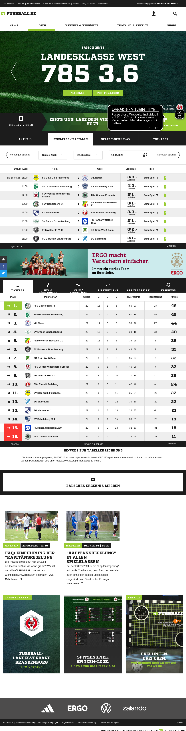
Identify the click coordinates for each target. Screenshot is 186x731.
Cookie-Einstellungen (109, 722)
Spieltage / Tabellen (70, 139)
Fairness (168, 287)
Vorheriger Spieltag (17, 155)
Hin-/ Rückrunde (48, 287)
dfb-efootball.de (34, 4)
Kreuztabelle (138, 287)
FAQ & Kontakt (88, 4)
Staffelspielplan (115, 139)
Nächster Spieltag (169, 155)
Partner (76, 4)
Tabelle (77, 93)
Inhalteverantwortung (87, 722)
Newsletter (103, 4)
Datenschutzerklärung (25, 722)
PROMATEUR (9, 4)
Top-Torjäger (108, 93)
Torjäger (160, 139)
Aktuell (25, 139)
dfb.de (21, 4)
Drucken (173, 245)
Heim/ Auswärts (78, 287)
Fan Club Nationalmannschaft (56, 4)
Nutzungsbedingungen (48, 722)
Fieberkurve (108, 287)
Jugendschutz (68, 722)
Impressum (8, 722)
